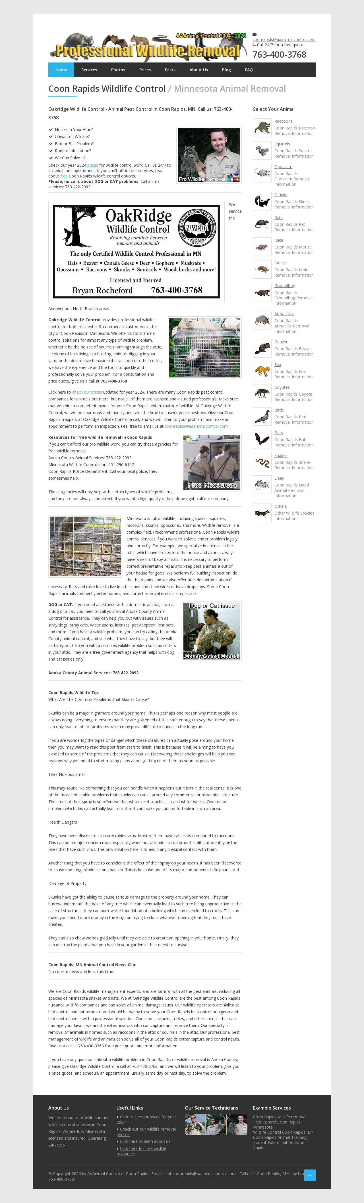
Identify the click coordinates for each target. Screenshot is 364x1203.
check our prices (87, 392)
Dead (279, 478)
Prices (145, 69)
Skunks (280, 194)
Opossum (283, 166)
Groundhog (284, 285)
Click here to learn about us (145, 1141)
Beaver (281, 341)
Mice (278, 240)
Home (61, 69)
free (64, 176)
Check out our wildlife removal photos (146, 1131)
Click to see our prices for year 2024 (146, 1119)
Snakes (281, 455)
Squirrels (282, 144)
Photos (118, 69)
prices (92, 165)
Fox (277, 364)
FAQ (249, 69)
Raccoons (283, 121)
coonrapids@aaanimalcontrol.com (284, 39)
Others (280, 506)
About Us (199, 69)
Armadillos (284, 313)
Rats (278, 217)
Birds (279, 410)
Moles (280, 263)
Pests (170, 69)
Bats (278, 432)
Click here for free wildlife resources (141, 1151)
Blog (226, 69)
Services (89, 69)
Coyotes (282, 387)
